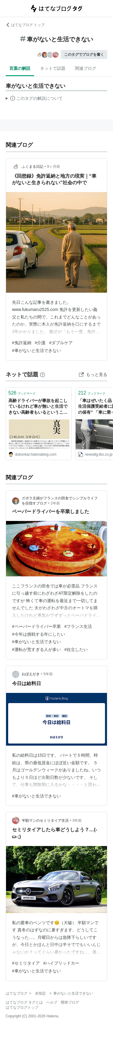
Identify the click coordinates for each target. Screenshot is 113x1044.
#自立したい (76, 649)
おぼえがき (31, 674)
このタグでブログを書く (84, 54)
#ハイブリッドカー (61, 963)
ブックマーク (22, 392)
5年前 (48, 674)
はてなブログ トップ (25, 25)
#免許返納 (21, 342)
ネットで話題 (52, 68)
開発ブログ (70, 1002)
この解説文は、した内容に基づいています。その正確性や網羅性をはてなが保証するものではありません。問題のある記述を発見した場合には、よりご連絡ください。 (34, 99)
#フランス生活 (78, 626)
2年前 (55, 503)
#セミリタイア (26, 963)
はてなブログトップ (22, 1007)
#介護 (40, 342)
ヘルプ (51, 1002)
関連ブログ (85, 68)
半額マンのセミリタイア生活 (45, 820)
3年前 (77, 820)
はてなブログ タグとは (24, 1002)
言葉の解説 (19, 68)
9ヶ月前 (53, 166)
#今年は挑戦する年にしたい (38, 634)
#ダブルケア (61, 342)
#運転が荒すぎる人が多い (36, 649)
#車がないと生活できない (36, 350)
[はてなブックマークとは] (42, 374)
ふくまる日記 (32, 166)
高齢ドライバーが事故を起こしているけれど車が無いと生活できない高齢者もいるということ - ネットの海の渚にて (37, 407)
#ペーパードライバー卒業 (36, 626)
